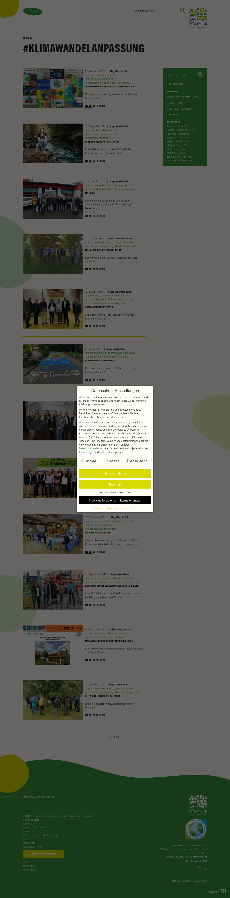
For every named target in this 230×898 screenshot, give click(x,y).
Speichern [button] (115, 481)
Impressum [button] (132, 505)
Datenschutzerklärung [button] (116, 505)
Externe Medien (136, 457)
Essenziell (88, 457)
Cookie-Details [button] (99, 505)
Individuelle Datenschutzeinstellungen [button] (115, 497)
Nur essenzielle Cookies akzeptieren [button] (115, 489)
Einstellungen (86, 449)
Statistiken (110, 457)
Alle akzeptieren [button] (115, 470)
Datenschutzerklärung (91, 445)
